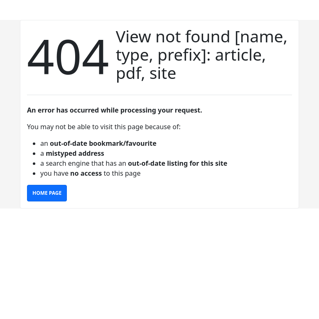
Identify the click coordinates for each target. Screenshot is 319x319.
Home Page (46, 192)
